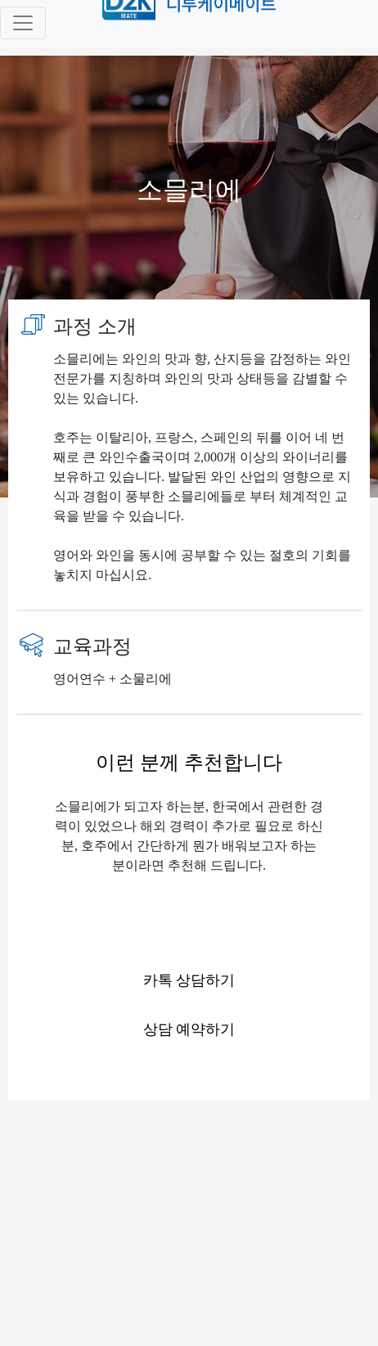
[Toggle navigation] (23, 23)
